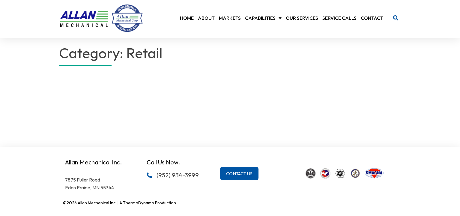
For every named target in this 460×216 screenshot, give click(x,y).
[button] (396, 18)
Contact (372, 18)
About (206, 18)
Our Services (302, 18)
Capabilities (263, 18)
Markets (230, 18)
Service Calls (339, 18)
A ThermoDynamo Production (147, 203)
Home (187, 18)
